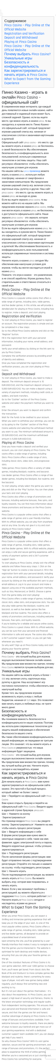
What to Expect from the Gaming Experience (27, 81)
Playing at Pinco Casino (20, 42)
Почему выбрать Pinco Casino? (27, 54)
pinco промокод (32, 171)
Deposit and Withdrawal (21, 38)
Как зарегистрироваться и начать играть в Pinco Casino (25, 73)
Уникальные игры (18, 58)
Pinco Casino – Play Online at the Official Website (27, 27)
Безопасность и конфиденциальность (21, 64)
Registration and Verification (24, 33)
